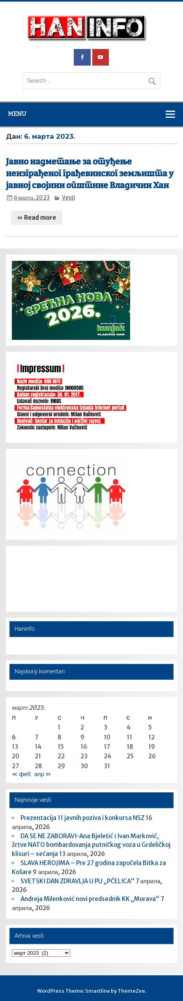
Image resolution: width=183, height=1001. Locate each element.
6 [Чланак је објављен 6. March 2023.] (14, 737)
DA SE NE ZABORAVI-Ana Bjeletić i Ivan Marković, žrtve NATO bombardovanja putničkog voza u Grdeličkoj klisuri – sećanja (91, 845)
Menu (17, 113)
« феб (21, 774)
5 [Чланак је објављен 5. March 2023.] (150, 727)
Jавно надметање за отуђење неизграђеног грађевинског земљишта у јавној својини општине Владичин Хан (90, 173)
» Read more (36, 217)
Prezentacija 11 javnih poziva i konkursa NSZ (82, 818)
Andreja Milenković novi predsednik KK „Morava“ (90, 899)
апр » (42, 774)
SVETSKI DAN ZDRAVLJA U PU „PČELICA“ (77, 881)
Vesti (68, 197)
